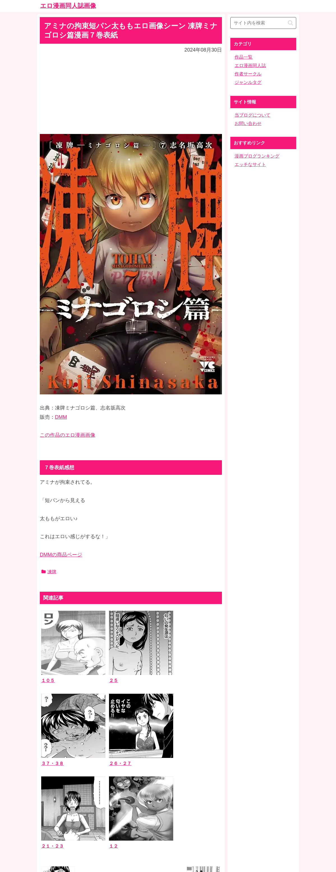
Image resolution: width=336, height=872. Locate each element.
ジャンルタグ (248, 82)
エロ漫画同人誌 (250, 65)
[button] (290, 23)
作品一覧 (243, 57)
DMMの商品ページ (61, 555)
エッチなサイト (250, 164)
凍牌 (48, 571)
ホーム (168, 827)
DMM (61, 417)
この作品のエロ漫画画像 (67, 435)
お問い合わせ (248, 123)
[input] (263, 23)
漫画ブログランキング (257, 156)
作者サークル (248, 73)
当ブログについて (252, 115)
